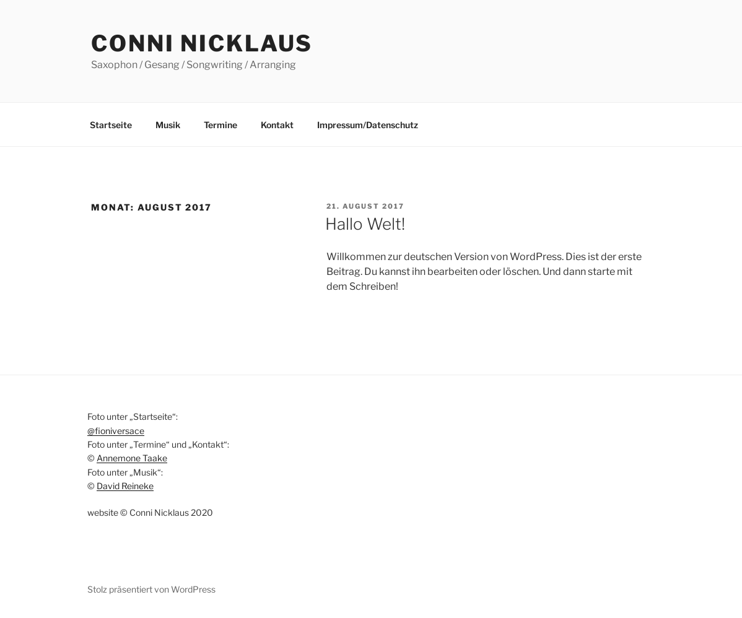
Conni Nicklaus (202, 43)
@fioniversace (115, 430)
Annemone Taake (132, 458)
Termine (220, 125)
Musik (167, 125)
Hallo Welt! (365, 223)
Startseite (111, 125)
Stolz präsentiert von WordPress (151, 589)
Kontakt (277, 125)
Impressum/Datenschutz (367, 125)
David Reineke (125, 486)
